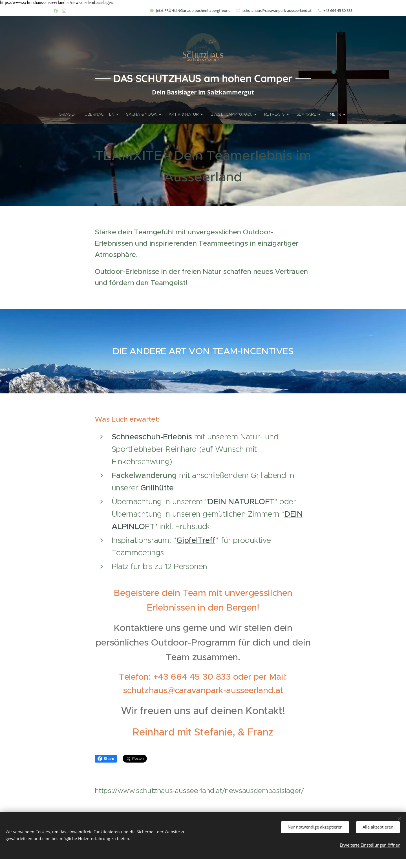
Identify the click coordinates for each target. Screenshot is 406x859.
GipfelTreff (195, 540)
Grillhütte (157, 488)
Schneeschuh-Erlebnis (152, 437)
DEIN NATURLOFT (241, 501)
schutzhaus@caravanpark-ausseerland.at (277, 10)
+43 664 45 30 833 (337, 10)
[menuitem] (69, 114)
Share (106, 758)
